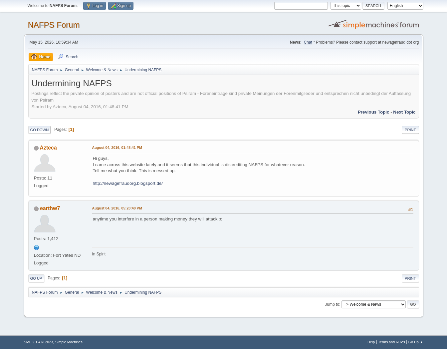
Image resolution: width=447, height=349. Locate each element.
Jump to (332, 304)
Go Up (36, 278)
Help (371, 342)
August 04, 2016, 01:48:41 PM (117, 148)
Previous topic (373, 112)
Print (410, 130)
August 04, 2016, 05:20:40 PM (117, 208)
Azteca (48, 148)
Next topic (404, 112)
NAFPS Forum (54, 24)
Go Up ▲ (415, 342)
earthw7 (50, 208)
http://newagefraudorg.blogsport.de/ (128, 183)
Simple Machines (69, 342)
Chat (308, 42)
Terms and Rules (391, 342)
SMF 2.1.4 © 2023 (38, 342)
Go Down (39, 130)
